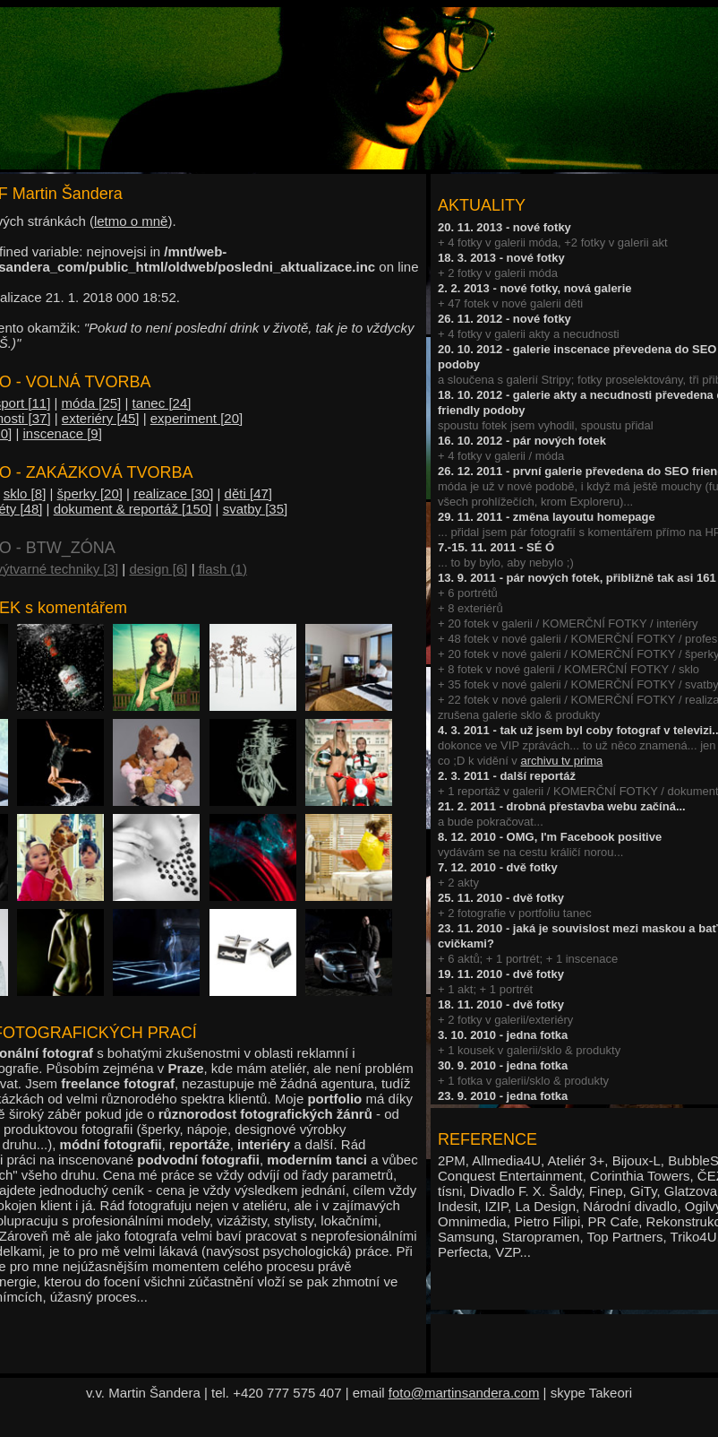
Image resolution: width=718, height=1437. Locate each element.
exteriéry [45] (101, 418)
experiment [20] (196, 418)
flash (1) (223, 568)
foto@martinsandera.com (464, 1392)
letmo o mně (131, 221)
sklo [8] (25, 493)
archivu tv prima (561, 760)
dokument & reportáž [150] (133, 508)
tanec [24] (162, 403)
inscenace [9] (61, 433)
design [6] (158, 568)
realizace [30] (173, 493)
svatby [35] (255, 508)
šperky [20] (90, 493)
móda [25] (92, 403)
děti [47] (248, 493)
